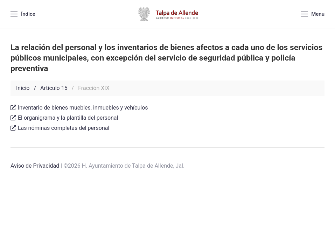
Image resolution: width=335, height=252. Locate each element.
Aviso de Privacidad (35, 165)
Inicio (22, 88)
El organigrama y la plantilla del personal (64, 117)
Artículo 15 (54, 88)
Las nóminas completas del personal (60, 128)
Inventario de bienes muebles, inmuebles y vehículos (79, 107)
